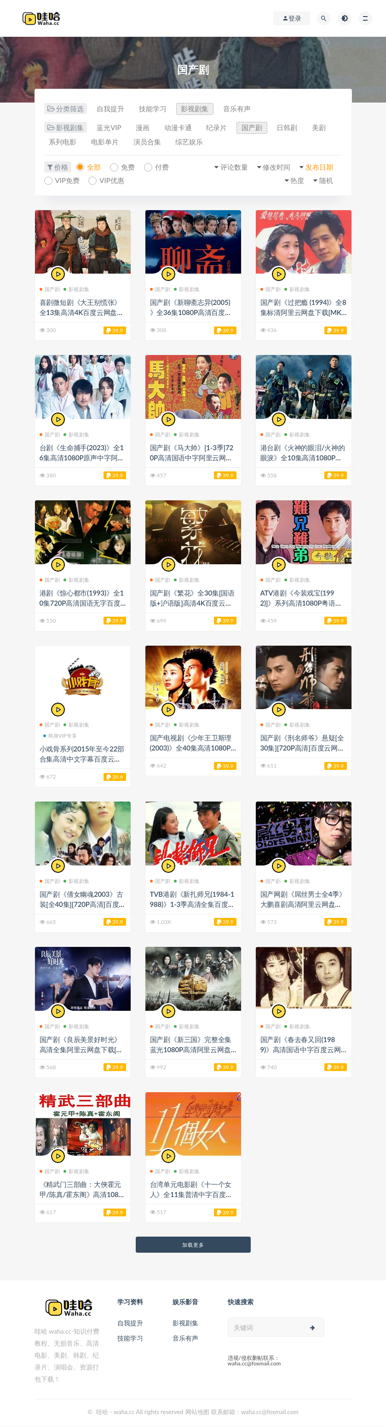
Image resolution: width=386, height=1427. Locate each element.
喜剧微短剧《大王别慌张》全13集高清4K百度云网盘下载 (82, 312)
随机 (326, 180)
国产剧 (252, 128)
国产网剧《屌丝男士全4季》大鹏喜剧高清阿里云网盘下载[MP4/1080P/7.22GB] (303, 904)
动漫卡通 (178, 128)
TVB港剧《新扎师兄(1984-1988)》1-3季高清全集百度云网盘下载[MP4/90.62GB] (192, 904)
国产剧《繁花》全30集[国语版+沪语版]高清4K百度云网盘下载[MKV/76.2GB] (192, 603)
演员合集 (147, 142)
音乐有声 (237, 109)
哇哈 (102, 1412)
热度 (297, 180)
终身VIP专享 (60, 736)
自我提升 (110, 109)
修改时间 (276, 167)
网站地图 (197, 1412)
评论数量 (234, 167)
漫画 (143, 128)
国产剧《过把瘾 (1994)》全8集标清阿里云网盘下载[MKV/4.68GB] (303, 312)
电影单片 (105, 142)
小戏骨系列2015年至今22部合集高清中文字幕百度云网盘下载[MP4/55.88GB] (82, 759)
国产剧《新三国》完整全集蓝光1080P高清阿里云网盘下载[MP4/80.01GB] (191, 1049)
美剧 (320, 128)
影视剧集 (195, 109)
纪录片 (217, 128)
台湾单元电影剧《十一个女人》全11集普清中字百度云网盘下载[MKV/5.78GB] (191, 1195)
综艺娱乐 (190, 142)
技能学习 (153, 109)
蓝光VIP (109, 128)
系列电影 (63, 142)
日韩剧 (288, 128)
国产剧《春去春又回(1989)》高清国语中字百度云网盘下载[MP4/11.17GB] (300, 1049)
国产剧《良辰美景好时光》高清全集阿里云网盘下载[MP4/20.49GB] (81, 1049)
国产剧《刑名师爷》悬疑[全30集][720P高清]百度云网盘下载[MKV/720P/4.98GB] (302, 748)
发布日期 (319, 167)
